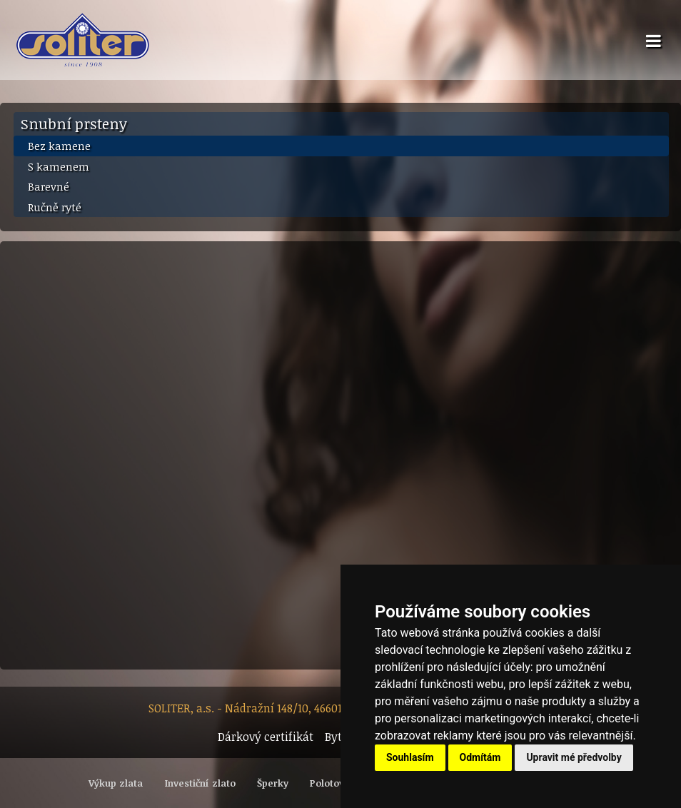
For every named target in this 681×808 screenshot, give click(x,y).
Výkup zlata (116, 783)
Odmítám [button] (480, 757)
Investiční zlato (200, 783)
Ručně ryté (54, 207)
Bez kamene (59, 145)
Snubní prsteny (74, 123)
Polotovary (334, 783)
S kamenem (58, 166)
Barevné (48, 186)
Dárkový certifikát (265, 736)
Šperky (272, 783)
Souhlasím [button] (410, 757)
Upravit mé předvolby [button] (573, 757)
